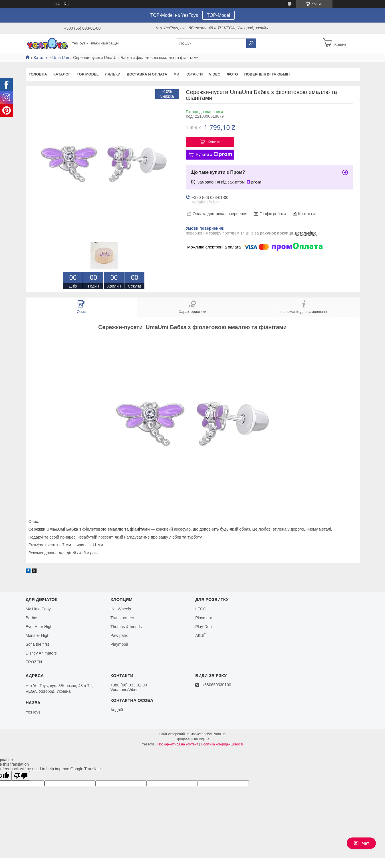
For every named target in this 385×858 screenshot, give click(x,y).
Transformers (122, 618)
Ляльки (112, 74)
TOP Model (88, 74)
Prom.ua (219, 734)
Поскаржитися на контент (178, 744)
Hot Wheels (120, 609)
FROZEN (34, 662)
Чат (361, 843)
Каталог (41, 57)
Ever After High (39, 626)
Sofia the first (37, 644)
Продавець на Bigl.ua (192, 739)
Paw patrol (119, 635)
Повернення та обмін (267, 74)
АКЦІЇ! (201, 635)
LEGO (200, 609)
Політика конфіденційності (222, 744)
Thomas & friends (126, 626)
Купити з (214, 154)
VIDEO (214, 74)
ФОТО (232, 74)
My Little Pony (38, 609)
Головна (38, 74)
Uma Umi (60, 57)
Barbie (31, 618)
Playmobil (119, 644)
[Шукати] (251, 43)
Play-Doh (203, 626)
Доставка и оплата (147, 74)
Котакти (194, 74)
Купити (214, 142)
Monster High (37, 635)
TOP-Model (218, 15)
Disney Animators (41, 653)
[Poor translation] (21, 775)
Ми (176, 74)
